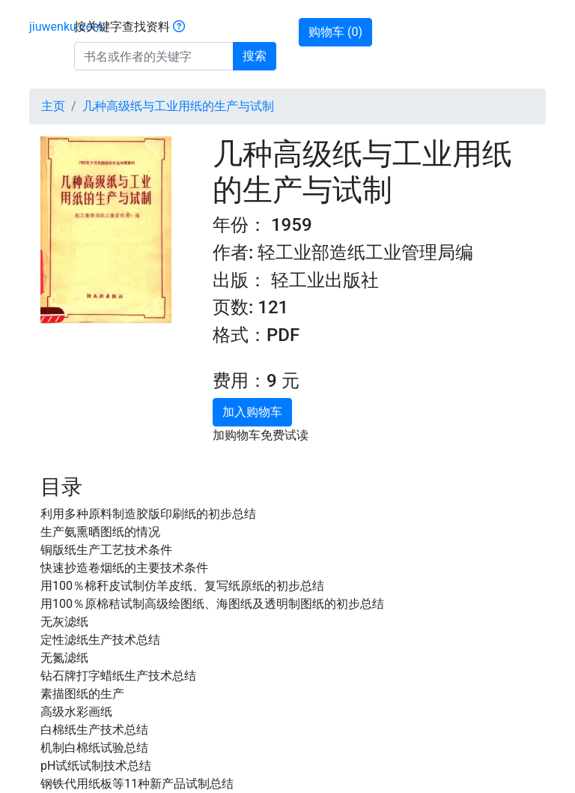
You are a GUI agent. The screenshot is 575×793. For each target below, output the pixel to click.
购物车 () (335, 32)
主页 (53, 106)
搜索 (255, 56)
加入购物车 (252, 412)
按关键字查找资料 (129, 26)
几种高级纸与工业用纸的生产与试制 (178, 106)
